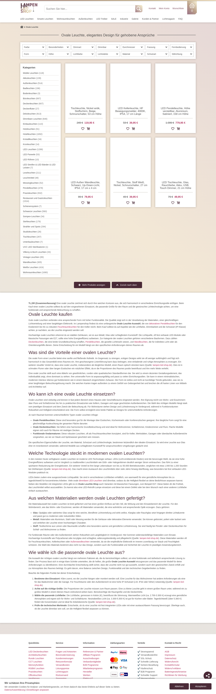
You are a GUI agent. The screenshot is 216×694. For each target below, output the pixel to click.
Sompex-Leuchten (33, 216)
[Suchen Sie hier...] (90, 8)
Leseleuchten (32, 173)
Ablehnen (179, 686)
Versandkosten (63, 665)
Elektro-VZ (88, 678)
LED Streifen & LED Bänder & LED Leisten (39, 166)
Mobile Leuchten (33, 73)
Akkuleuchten (32, 78)
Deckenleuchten (36, 342)
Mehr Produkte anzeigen (93, 285)
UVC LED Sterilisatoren (35, 247)
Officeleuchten (35, 675)
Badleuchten (31, 88)
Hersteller (87, 672)
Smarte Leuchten (45, 19)
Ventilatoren (34, 678)
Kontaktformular (172, 665)
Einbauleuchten (33, 124)
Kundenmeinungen (65, 658)
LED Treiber (102, 19)
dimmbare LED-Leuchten (90, 480)
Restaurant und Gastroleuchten (37, 199)
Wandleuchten (141, 342)
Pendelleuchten (93, 342)
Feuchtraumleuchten (67, 327)
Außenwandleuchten (80, 541)
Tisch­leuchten (32, 237)
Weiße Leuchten (33, 267)
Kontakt (152, 8)
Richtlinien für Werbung (175, 675)
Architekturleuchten (37, 655)
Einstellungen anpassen (38, 690)
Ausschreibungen (91, 658)
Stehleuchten (32, 221)
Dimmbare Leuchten (35, 119)
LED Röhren (31, 159)
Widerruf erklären (173, 668)
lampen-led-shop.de (162, 365)
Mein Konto (164, 8)
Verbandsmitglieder (92, 661)
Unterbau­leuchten (33, 242)
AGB (167, 651)
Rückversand (62, 675)
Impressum (170, 655)
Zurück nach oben (128, 285)
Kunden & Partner (150, 19)
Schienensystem (32, 206)
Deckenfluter (31, 108)
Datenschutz (170, 658)
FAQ (180, 19)
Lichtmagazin (168, 19)
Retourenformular (64, 661)
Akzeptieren (200, 686)
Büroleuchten (32, 98)
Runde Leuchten (36, 658)
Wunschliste (178, 8)
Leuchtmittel (31, 178)
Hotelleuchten (32, 134)
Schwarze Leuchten (35, 211)
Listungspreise (62, 668)
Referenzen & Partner (93, 651)
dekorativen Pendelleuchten (162, 323)
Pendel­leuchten (33, 188)
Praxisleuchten (32, 193)
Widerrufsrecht (171, 661)
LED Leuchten (27, 19)
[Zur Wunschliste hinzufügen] (82, 129)
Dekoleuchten (32, 114)
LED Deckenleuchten (38, 651)
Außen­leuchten (86, 19)
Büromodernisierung (65, 655)
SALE (113, 19)
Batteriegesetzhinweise (175, 672)
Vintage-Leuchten (33, 257)
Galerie (135, 19)
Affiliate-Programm (91, 655)
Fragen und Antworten (66, 651)
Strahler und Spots (34, 226)
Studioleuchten (32, 231)
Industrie (124, 19)
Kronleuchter (31, 144)
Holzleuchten (31, 129)
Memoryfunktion (36, 665)
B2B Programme (90, 665)
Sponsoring (61, 678)
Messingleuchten (33, 183)
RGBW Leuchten (36, 668)
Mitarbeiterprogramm (92, 668)
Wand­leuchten (32, 262)
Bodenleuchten (31, 93)
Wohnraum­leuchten (66, 19)
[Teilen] (207, 675)
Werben (86, 675)
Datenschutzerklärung (14, 690)
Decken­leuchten (33, 103)
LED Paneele (31, 154)
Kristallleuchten (32, 139)
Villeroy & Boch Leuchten (37, 252)
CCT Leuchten (35, 661)
